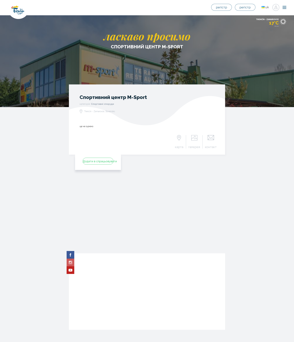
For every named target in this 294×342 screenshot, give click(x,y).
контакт (211, 147)
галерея (194, 147)
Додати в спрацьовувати (98, 161)
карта (179, 147)
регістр (221, 7)
